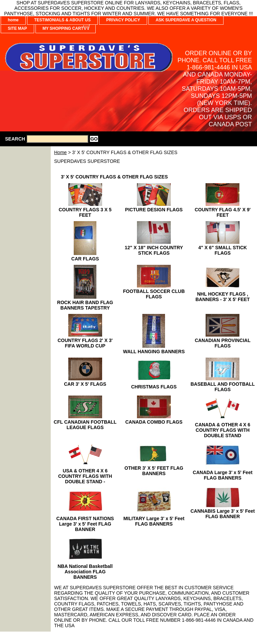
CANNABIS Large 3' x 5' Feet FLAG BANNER (222, 513)
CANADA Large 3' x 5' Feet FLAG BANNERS (223, 475)
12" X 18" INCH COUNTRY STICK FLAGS (154, 250)
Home (60, 152)
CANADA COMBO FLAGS (153, 422)
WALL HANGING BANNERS (154, 351)
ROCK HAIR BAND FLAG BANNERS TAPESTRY (85, 305)
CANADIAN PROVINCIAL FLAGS (223, 343)
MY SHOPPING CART (63, 28)
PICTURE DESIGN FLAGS (154, 209)
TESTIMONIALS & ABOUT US (62, 20)
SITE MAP (17, 28)
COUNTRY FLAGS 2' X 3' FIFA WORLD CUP (85, 343)
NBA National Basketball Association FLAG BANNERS (85, 572)
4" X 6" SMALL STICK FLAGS (222, 250)
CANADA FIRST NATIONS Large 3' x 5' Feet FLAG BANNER (85, 524)
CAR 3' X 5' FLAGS (85, 384)
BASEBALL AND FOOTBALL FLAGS (222, 386)
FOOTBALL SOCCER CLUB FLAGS (154, 294)
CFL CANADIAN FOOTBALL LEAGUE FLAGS (85, 424)
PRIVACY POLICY (123, 20)
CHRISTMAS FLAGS (154, 386)
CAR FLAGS (85, 258)
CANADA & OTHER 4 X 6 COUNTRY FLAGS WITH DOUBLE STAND (223, 430)
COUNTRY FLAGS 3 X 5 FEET (85, 212)
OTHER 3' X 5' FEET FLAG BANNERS (153, 470)
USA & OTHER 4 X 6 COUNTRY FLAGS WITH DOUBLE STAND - (85, 476)
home (13, 20)
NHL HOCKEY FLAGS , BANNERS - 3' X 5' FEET (222, 296)
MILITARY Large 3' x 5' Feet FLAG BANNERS (154, 521)
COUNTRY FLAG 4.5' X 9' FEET (223, 212)
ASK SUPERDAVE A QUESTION (186, 20)
